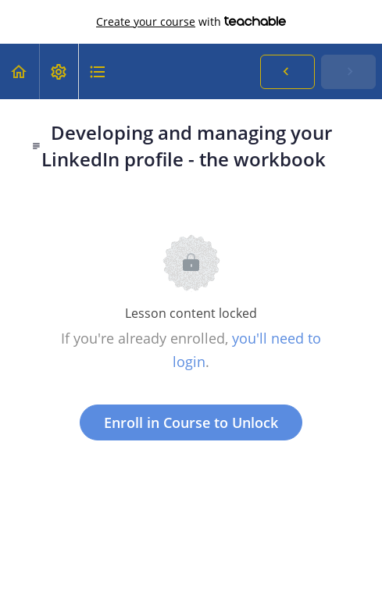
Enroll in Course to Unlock (191, 422)
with (191, 22)
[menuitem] (58, 71)
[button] (19, 71)
